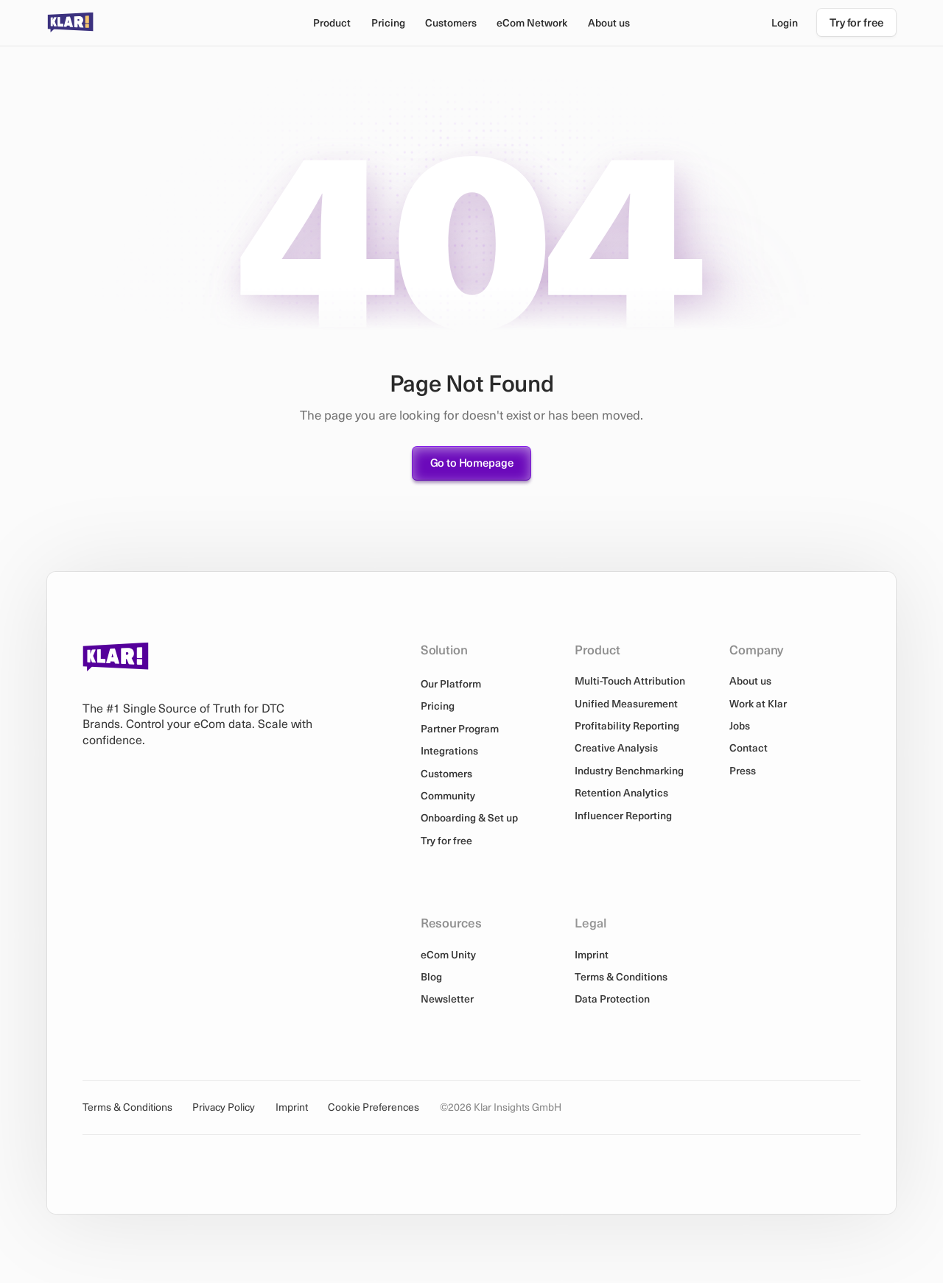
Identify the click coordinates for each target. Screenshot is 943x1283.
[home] (70, 22)
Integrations (449, 750)
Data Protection (612, 998)
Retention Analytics (621, 792)
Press (742, 770)
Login (784, 22)
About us (750, 680)
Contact (748, 747)
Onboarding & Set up (469, 817)
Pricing (388, 22)
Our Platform (451, 683)
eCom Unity (448, 954)
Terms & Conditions (621, 976)
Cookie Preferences (373, 1107)
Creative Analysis (616, 747)
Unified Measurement (626, 703)
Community (448, 795)
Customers (451, 22)
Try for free (446, 840)
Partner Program (460, 728)
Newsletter (447, 998)
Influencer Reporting (623, 815)
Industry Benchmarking (629, 770)
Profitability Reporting (627, 725)
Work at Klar (758, 703)
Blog (431, 976)
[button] (331, 22)
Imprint (592, 954)
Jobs (739, 725)
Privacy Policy (223, 1107)
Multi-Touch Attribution (630, 680)
